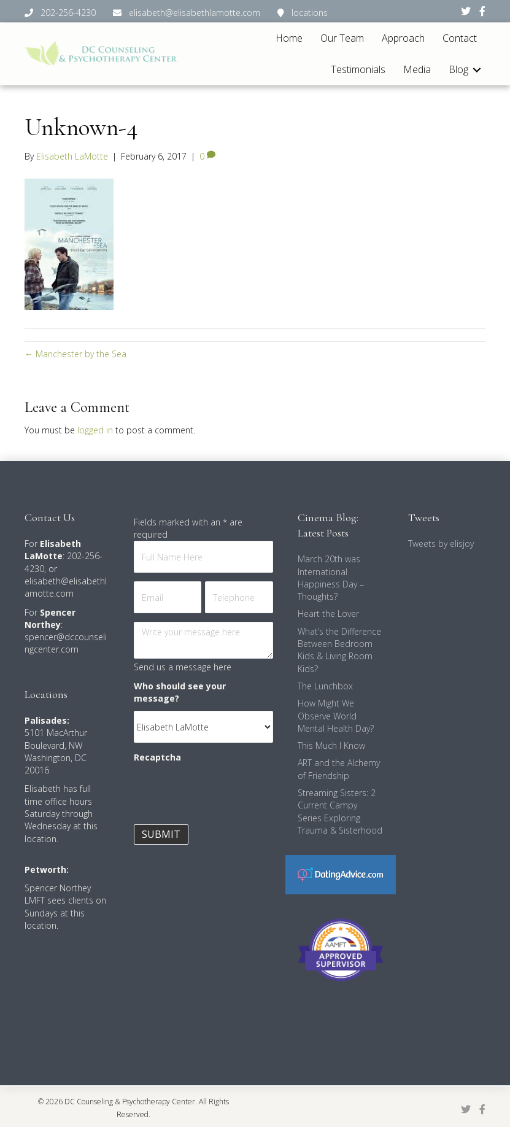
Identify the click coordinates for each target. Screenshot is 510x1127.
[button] (476, 69)
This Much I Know (331, 745)
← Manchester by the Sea (75, 354)
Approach (403, 38)
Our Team (342, 38)
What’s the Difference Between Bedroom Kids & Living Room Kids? (339, 650)
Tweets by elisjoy (441, 543)
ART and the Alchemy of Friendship (339, 769)
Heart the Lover (328, 613)
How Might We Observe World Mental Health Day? (336, 715)
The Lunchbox (325, 686)
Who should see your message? (180, 692)
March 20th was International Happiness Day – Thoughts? (331, 577)
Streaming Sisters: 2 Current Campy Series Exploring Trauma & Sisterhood (340, 811)
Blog (458, 69)
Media (417, 69)
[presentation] (227, 794)
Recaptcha (157, 757)
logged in (95, 430)
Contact (459, 38)
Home (289, 38)
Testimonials (358, 69)
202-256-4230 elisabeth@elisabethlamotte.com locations (176, 12)
